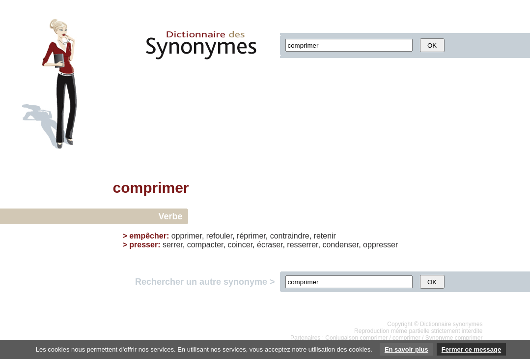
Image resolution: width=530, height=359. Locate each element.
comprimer (406, 337)
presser (143, 244)
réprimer (251, 236)
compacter (205, 244)
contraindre (289, 236)
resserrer (302, 244)
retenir (325, 236)
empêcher (148, 236)
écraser (269, 244)
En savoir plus (406, 349)
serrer (173, 244)
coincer (239, 244)
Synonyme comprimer (454, 337)
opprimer (186, 236)
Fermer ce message (471, 349)
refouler (219, 236)
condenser (340, 244)
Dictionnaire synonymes (451, 324)
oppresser (380, 244)
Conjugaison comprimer (356, 337)
